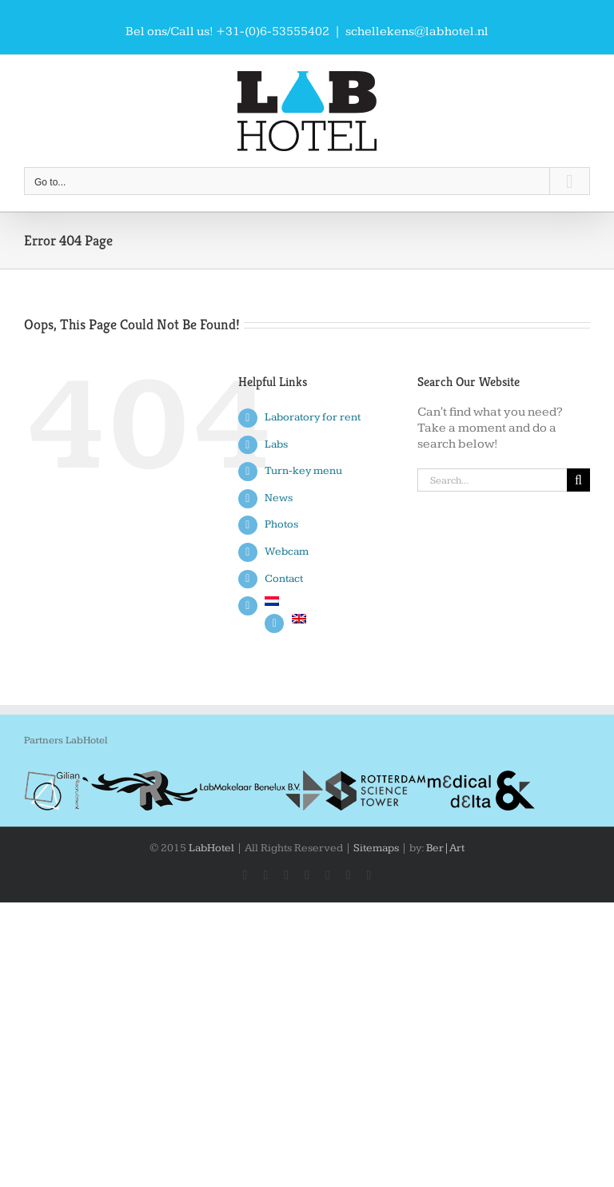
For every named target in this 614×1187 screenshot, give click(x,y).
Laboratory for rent (313, 417)
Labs (276, 444)
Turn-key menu (303, 470)
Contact (284, 578)
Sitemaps (376, 848)
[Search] (578, 480)
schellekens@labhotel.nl (416, 31)
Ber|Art (445, 848)
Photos (281, 524)
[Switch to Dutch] (329, 601)
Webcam (287, 551)
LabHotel (211, 848)
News (279, 498)
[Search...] (492, 480)
